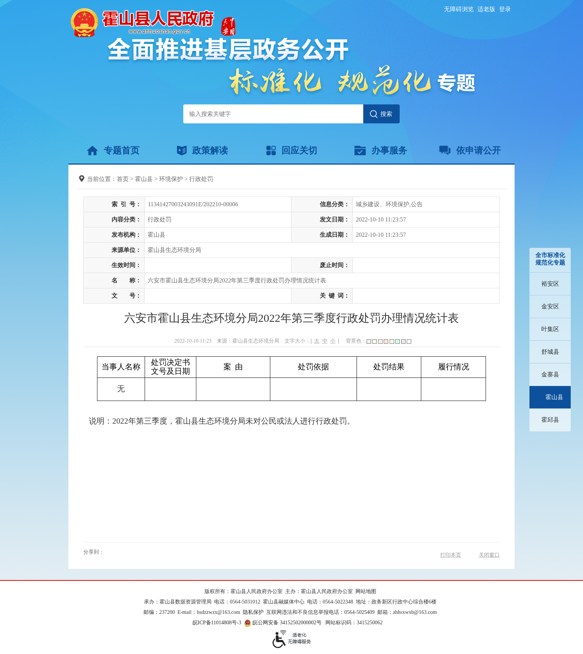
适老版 (486, 9)
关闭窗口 (489, 555)
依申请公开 (470, 150)
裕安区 (550, 284)
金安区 (550, 306)
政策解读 (202, 150)
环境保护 (171, 179)
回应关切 (291, 150)
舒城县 (550, 352)
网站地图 (365, 591)
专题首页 (113, 150)
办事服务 (380, 150)
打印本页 (450, 555)
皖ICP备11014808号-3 (217, 622)
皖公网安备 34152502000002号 (283, 622)
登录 (505, 9)
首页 (123, 179)
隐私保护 (253, 612)
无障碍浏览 (459, 9)
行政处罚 (201, 179)
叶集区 (550, 329)
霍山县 (554, 397)
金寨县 (550, 374)
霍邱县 (550, 420)
